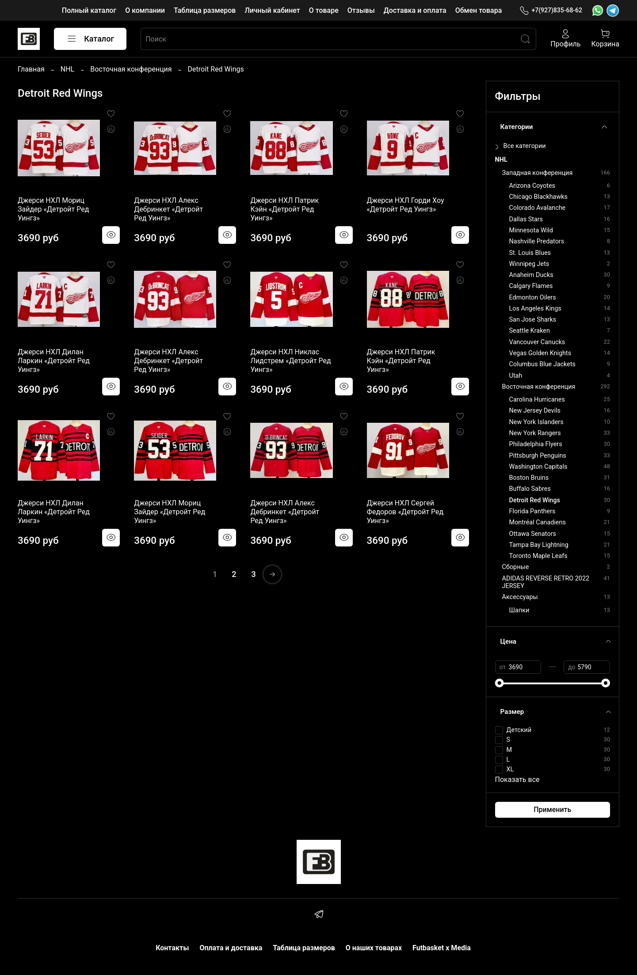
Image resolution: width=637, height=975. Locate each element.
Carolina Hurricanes (537, 399)
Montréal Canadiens (537, 522)
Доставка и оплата (415, 10)
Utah (516, 375)
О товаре (324, 10)
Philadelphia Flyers (535, 444)
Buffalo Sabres (530, 489)
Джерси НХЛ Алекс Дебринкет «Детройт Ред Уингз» (168, 209)
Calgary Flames (531, 286)
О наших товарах (374, 948)
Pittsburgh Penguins (537, 455)
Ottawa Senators (532, 534)
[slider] (499, 683)
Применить (552, 809)
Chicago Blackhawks (538, 197)
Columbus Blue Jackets (542, 364)
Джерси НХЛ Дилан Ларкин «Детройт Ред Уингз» (54, 361)
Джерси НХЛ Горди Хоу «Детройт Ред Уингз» (405, 204)
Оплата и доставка (230, 948)
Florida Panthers (532, 511)
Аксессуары (520, 597)
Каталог (90, 39)
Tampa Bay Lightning (538, 545)
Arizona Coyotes (532, 186)
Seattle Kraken (529, 330)
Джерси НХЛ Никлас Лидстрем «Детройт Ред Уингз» (290, 361)
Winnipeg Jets (529, 264)
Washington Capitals (538, 466)
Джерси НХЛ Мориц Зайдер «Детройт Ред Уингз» (53, 209)
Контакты (172, 948)
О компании (145, 10)
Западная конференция (537, 173)
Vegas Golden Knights (540, 353)
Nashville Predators (537, 241)
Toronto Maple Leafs (538, 556)
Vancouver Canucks (537, 342)
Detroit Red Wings (534, 500)
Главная (31, 69)
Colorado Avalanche (537, 208)
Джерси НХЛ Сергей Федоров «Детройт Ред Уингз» (405, 512)
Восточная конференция (131, 69)
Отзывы (361, 10)
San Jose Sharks (533, 319)
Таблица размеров (205, 10)
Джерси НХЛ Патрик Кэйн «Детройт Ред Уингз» (284, 209)
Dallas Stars (526, 219)
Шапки (519, 610)
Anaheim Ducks (531, 275)
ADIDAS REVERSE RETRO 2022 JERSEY (546, 582)
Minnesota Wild (531, 230)
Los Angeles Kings (535, 308)
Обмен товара (478, 10)
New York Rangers (535, 433)
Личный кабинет (272, 10)
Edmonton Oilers (532, 297)
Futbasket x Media (441, 948)
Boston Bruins (529, 478)
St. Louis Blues (530, 253)
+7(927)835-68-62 (550, 10)
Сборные (515, 567)
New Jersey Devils (535, 410)
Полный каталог (89, 10)
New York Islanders (536, 422)
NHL (67, 69)
